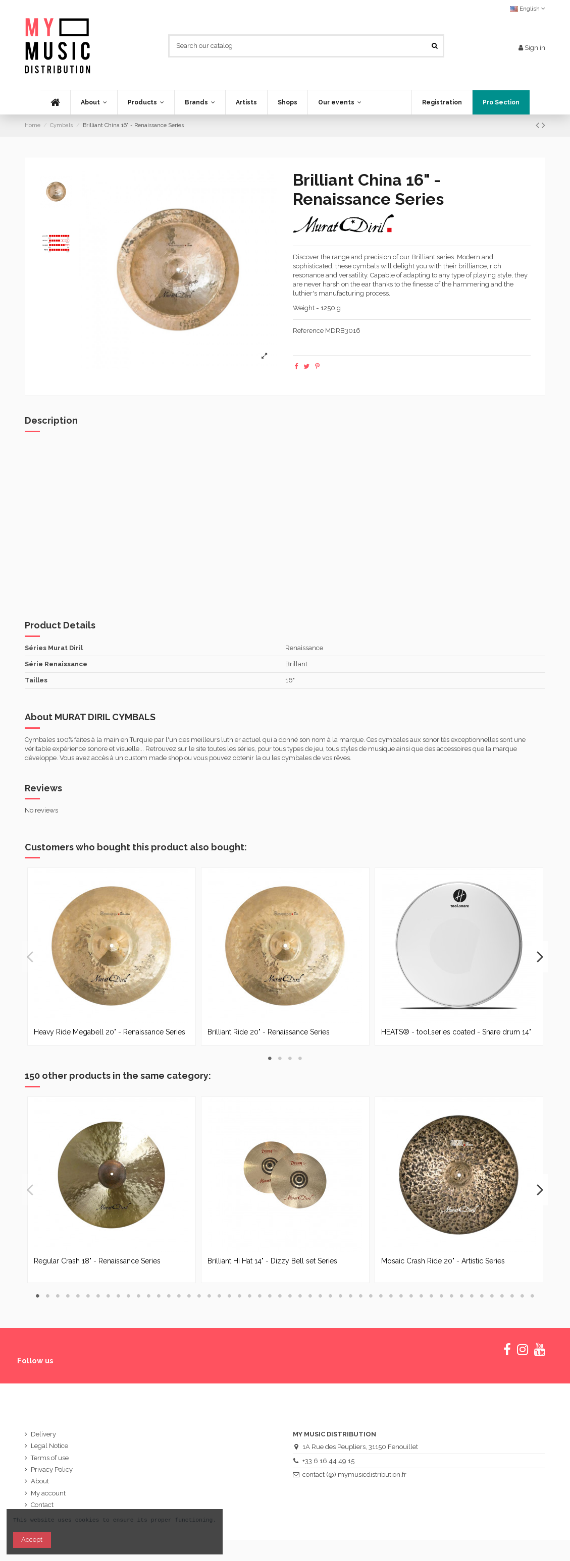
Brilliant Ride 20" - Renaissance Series (269, 1032)
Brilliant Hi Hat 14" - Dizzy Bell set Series (272, 1261)
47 (502, 1296)
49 (522, 1296)
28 (310, 1296)
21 (240, 1296)
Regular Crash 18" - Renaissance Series (97, 1261)
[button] (145, 102)
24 (270, 1296)
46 (492, 1296)
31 (341, 1296)
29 (321, 1296)
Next (540, 956)
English (527, 8)
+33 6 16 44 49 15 (328, 1461)
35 (381, 1296)
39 (422, 1296)
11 (139, 1296)
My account (48, 1493)
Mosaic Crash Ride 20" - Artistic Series (443, 1261)
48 (512, 1296)
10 (129, 1296)
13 (159, 1296)
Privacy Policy (52, 1469)
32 (351, 1296)
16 (189, 1296)
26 (290, 1296)
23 (260, 1296)
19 (220, 1296)
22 (250, 1296)
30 (331, 1296)
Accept (31, 1539)
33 (361, 1296)
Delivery (43, 1434)
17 (199, 1296)
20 (230, 1296)
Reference (308, 330)
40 (432, 1296)
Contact (42, 1505)
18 (209, 1296)
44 (472, 1296)
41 (442, 1296)
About (40, 1481)
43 (462, 1296)
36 (391, 1296)
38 (411, 1296)
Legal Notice (49, 1446)
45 (482, 1296)
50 (533, 1296)
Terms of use (50, 1458)
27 (300, 1296)
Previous (30, 956)
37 (401, 1296)
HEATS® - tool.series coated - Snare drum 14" (456, 1032)
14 (169, 1296)
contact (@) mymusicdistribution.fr (354, 1474)
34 (371, 1296)
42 (452, 1296)
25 (280, 1296)
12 (149, 1296)
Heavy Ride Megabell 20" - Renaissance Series (109, 1032)
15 (179, 1296)
